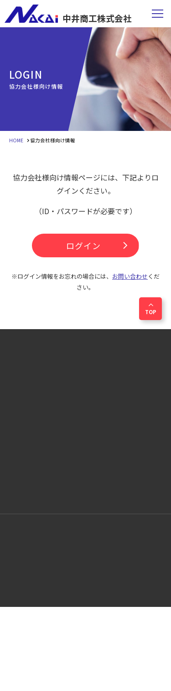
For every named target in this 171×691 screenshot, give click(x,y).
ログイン (99, 245)
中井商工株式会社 (68, 14)
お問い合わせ (130, 276)
